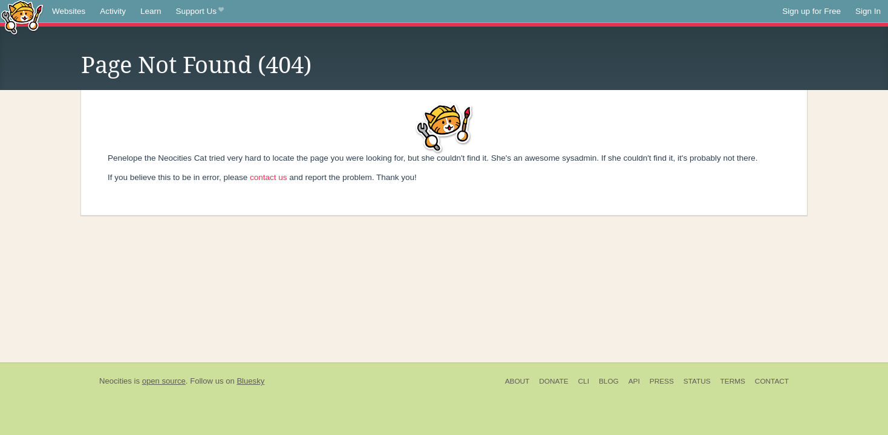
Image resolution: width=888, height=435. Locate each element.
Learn (151, 11)
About (517, 381)
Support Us (200, 11)
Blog (609, 381)
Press (662, 381)
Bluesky (250, 380)
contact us (268, 177)
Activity (113, 11)
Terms (732, 381)
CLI (583, 381)
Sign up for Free (811, 11)
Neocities (115, 380)
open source (164, 380)
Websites (68, 11)
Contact (772, 381)
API (634, 381)
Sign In (868, 11)
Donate (553, 381)
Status (697, 381)
